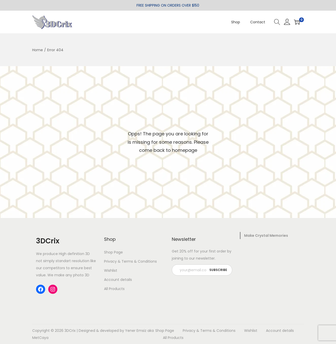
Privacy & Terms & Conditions (130, 261)
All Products (114, 288)
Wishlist (110, 270)
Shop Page (113, 252)
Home (37, 49)
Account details (118, 279)
